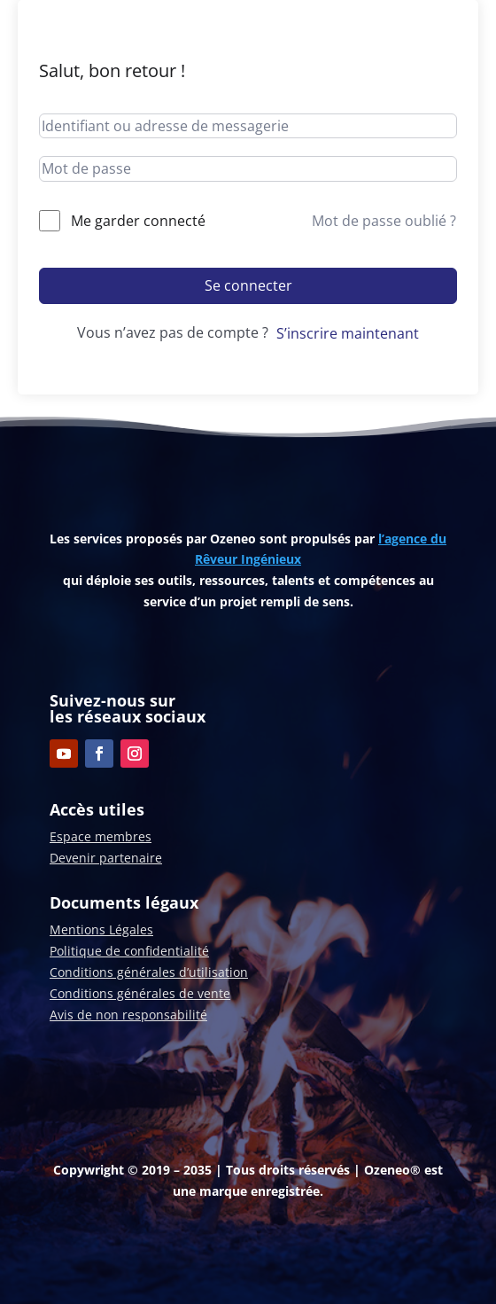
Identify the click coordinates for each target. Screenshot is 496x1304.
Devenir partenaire (106, 857)
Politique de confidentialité (129, 950)
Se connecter (248, 285)
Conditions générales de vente (140, 993)
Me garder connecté (138, 220)
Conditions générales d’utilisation (149, 972)
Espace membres (100, 836)
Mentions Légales (101, 929)
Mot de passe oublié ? (384, 220)
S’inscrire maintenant (347, 333)
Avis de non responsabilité (128, 1014)
